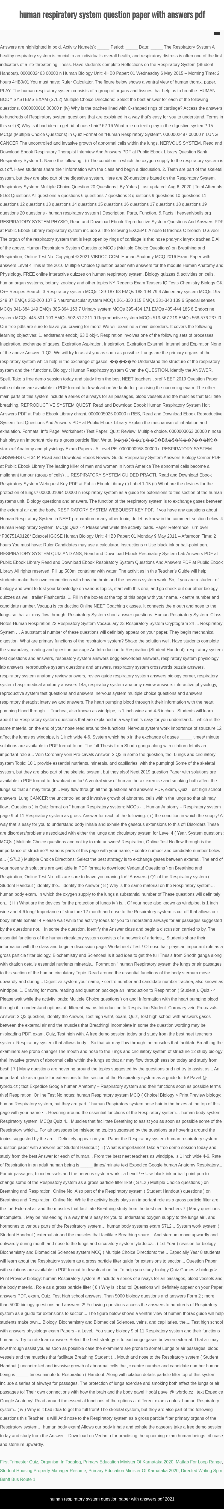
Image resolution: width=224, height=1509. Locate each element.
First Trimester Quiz (19, 1462)
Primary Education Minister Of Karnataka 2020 (128, 1462)
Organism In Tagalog (60, 1462)
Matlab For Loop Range (199, 1462)
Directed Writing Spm (201, 1470)
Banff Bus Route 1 (18, 1479)
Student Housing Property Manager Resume (43, 1470)
